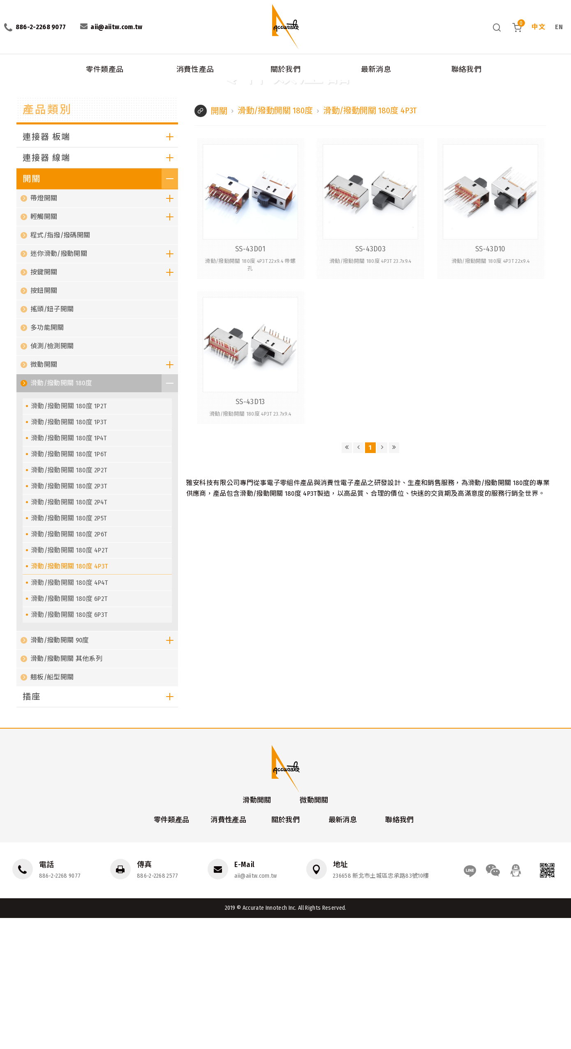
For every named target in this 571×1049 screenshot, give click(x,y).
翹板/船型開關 (52, 807)
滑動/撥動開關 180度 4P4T (69, 713)
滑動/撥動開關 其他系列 (66, 789)
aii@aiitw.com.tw (254, 1006)
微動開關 (104, 495)
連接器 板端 (100, 267)
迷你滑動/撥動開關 (104, 384)
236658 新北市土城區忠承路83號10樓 (378, 1006)
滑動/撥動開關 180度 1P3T (68, 552)
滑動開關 (254, 930)
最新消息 (376, 65)
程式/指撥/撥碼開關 (60, 365)
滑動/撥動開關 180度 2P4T (69, 632)
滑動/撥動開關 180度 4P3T (152, 82)
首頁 (7, 82)
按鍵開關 (104, 402)
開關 (59, 82)
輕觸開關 (104, 347)
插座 (100, 827)
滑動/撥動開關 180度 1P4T (68, 568)
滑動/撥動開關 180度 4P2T (69, 680)
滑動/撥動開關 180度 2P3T (69, 616)
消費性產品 (195, 65)
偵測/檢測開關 (52, 476)
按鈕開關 (43, 421)
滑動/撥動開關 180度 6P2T (69, 729)
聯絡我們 (466, 65)
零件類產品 (105, 65)
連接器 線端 (100, 288)
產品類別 (50, 238)
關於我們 (285, 65)
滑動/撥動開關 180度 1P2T (68, 536)
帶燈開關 (104, 329)
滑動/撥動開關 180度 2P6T (69, 664)
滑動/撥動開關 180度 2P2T (69, 600)
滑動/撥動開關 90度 (104, 770)
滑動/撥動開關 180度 (94, 82)
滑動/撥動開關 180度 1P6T (68, 584)
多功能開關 (47, 458)
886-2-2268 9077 (60, 1006)
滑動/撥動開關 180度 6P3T (69, 745)
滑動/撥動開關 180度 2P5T (68, 648)
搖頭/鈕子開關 (52, 439)
